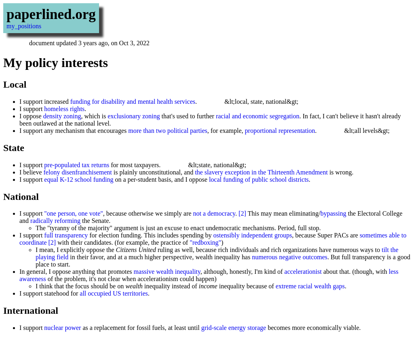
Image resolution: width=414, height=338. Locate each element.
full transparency (66, 235)
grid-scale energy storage (233, 327)
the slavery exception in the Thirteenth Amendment (261, 172)
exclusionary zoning (134, 116)
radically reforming (55, 220)
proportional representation (280, 130)
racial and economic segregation (258, 116)
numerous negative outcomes (289, 257)
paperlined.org (51, 14)
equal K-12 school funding (78, 179)
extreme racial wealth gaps (310, 286)
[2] (242, 213)
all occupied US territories (114, 293)
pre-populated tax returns (76, 165)
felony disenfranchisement (78, 172)
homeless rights (64, 108)
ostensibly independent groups (252, 235)
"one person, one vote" (73, 213)
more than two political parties (167, 130)
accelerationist (302, 271)
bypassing (333, 213)
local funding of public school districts (259, 179)
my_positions (23, 26)
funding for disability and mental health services (132, 101)
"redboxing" (205, 242)
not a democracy (214, 213)
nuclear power (62, 327)
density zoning (62, 116)
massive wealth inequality (167, 271)
